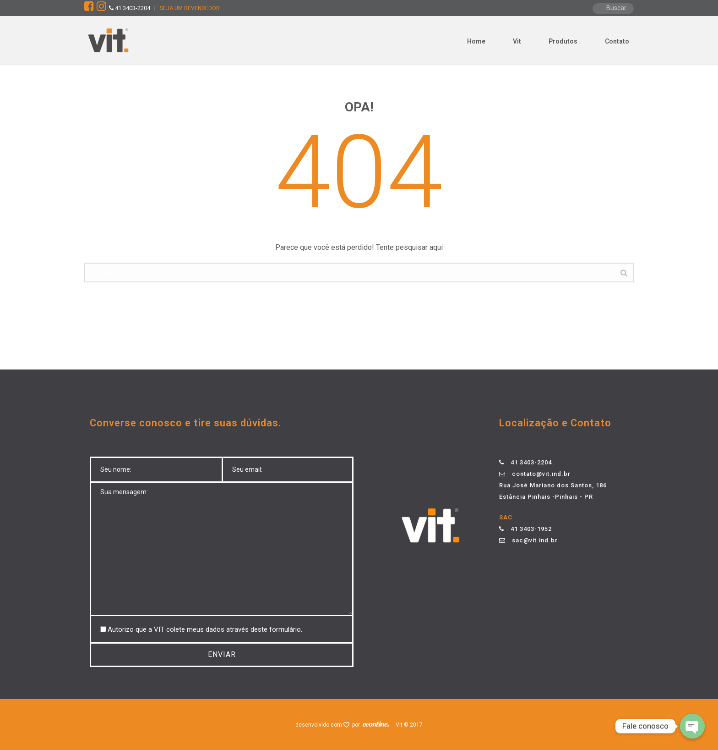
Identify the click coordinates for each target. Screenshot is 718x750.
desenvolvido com (319, 725)
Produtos (563, 41)
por (357, 725)
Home (476, 41)
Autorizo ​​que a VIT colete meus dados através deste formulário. (205, 629)
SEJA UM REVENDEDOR (190, 8)
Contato (617, 41)
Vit (517, 41)
